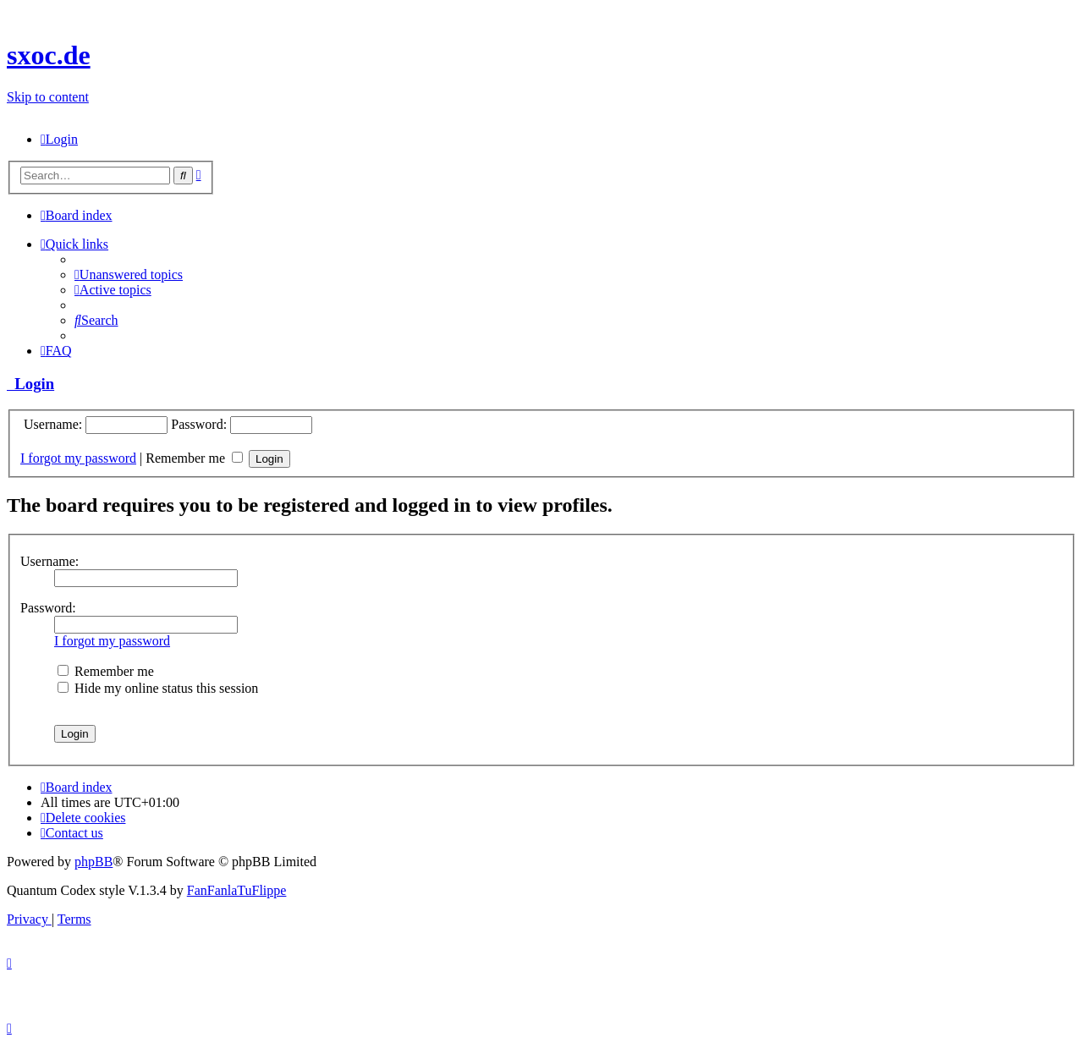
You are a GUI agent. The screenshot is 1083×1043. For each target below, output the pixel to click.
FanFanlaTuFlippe (237, 890)
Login (30, 383)
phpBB (93, 861)
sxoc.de (49, 55)
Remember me (194, 458)
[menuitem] (59, 139)
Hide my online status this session (158, 688)
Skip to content (48, 97)
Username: (49, 561)
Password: (48, 608)
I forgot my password (78, 458)
